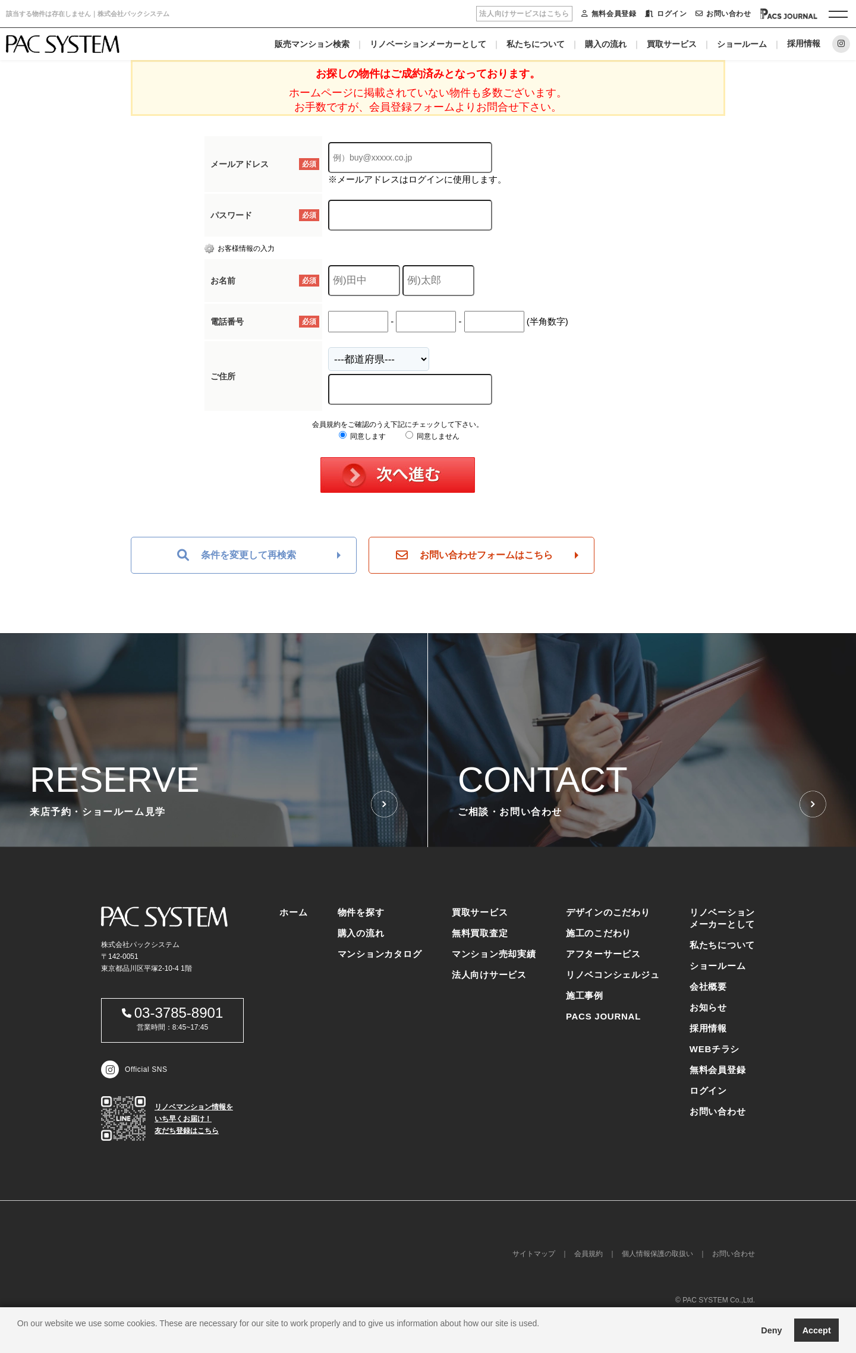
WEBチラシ (715, 1049)
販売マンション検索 (312, 44)
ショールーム (742, 44)
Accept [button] (816, 1330)
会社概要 (708, 986)
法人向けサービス (489, 975)
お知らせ (708, 1007)
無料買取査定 (480, 933)
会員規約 (588, 1254)
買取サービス (672, 44)
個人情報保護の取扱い (657, 1254)
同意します (362, 436)
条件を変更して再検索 (236, 555)
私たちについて (535, 44)
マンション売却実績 (494, 954)
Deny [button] (771, 1330)
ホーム (293, 912)
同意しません (432, 436)
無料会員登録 (608, 14)
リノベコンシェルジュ (613, 975)
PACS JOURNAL (603, 1016)
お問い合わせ (723, 14)
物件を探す (361, 912)
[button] (19, 1338)
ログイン (666, 14)
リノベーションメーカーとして (428, 44)
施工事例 (584, 995)
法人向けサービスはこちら (524, 14)
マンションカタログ (380, 954)
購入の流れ (606, 44)
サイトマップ (533, 1254)
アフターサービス (603, 954)
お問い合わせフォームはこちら (474, 555)
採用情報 (803, 43)
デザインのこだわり (608, 912)
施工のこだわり (598, 933)
